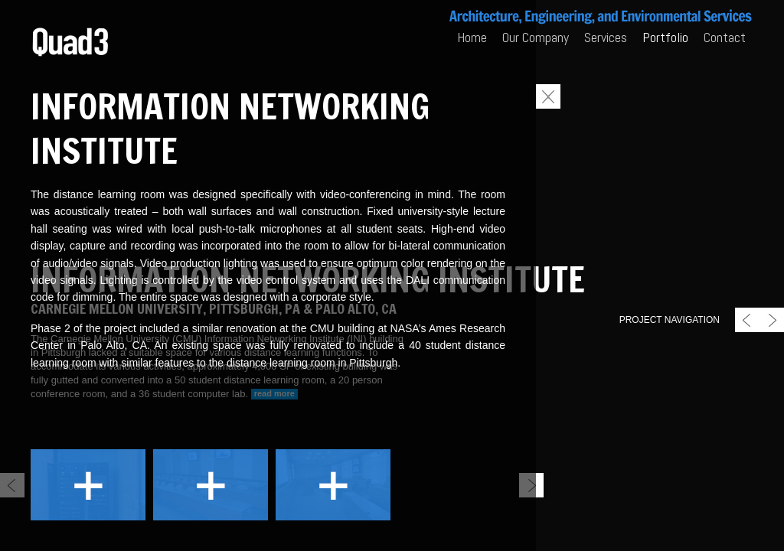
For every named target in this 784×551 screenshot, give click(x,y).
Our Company (535, 37)
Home (472, 37)
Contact (725, 37)
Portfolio (665, 37)
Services (605, 37)
